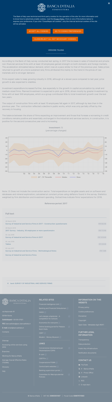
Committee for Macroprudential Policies (51, 375)
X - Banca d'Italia (86, 369)
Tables (8, 244)
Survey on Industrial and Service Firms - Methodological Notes (30, 251)
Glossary (5, 367)
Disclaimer (82, 316)
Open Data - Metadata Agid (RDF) (91, 325)
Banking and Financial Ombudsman (52, 308)
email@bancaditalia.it (16, 328)
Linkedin (83, 377)
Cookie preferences (86, 312)
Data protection (84, 344)
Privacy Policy (59, 19)
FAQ (3, 371)
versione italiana (56, 51)
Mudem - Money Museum (49, 337)
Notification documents (87, 353)
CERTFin (42, 358)
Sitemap (5, 341)
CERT (41, 333)
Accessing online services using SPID (14, 346)
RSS (81, 381)
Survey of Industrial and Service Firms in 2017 (24, 237)
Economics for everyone (48, 323)
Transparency (83, 340)
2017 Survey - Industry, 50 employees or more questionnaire (29, 230)
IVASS (41, 312)
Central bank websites (47, 366)
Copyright (82, 320)
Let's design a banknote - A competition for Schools (49, 317)
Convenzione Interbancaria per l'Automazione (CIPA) (51, 349)
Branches (6, 351)
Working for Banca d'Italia (12, 356)
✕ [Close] (109, 3)
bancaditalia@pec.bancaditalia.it (18, 324)
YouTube (83, 365)
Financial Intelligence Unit (49, 304)
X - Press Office (85, 373)
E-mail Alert (84, 385)
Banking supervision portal (49, 370)
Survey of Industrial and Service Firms (21, 255)
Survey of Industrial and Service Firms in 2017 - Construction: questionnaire (36, 224)
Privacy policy (83, 307)
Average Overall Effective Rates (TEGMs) (14, 361)
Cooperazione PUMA (47, 362)
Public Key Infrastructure (88, 348)
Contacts (5, 332)
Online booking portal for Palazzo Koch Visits (52, 328)
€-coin (41, 354)
